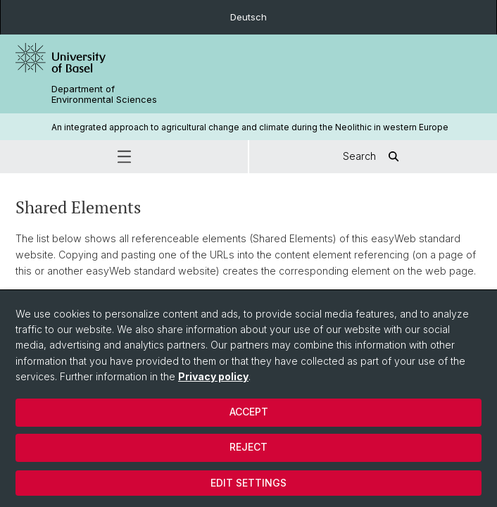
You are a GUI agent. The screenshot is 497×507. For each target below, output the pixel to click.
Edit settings (248, 483)
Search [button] (373, 157)
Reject (248, 447)
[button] (124, 156)
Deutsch (248, 17)
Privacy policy (213, 376)
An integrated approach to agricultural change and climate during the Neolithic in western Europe (249, 127)
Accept (248, 412)
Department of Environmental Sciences (104, 94)
